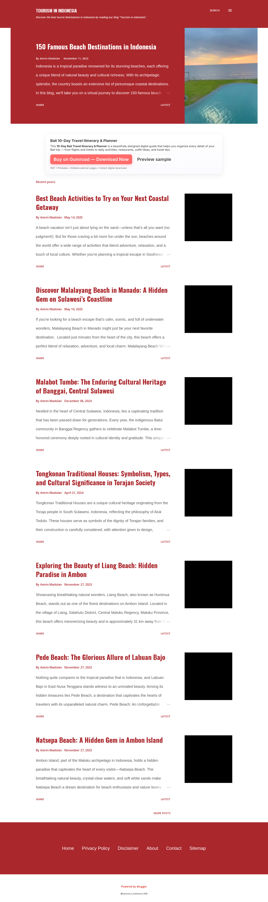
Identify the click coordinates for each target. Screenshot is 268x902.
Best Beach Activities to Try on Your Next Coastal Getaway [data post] (102, 202)
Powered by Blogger (134, 886)
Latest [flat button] (165, 266)
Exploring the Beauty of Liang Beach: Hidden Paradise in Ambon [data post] (96, 569)
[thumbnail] (208, 217)
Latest (165, 105)
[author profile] (51, 217)
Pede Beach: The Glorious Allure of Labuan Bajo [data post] (100, 657)
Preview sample (154, 159)
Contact (174, 848)
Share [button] (40, 105)
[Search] (215, 10)
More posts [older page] (162, 813)
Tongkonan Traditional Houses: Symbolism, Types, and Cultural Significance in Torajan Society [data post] (103, 477)
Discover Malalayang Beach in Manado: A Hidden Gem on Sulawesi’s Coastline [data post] (102, 294)
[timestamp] (73, 217)
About (152, 848)
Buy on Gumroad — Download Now (91, 159)
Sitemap (197, 848)
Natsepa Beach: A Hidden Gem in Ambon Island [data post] (99, 740)
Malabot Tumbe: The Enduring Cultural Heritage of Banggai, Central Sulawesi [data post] (101, 386)
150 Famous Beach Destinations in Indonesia (96, 46)
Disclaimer (128, 848)
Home (68, 848)
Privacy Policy (96, 848)
